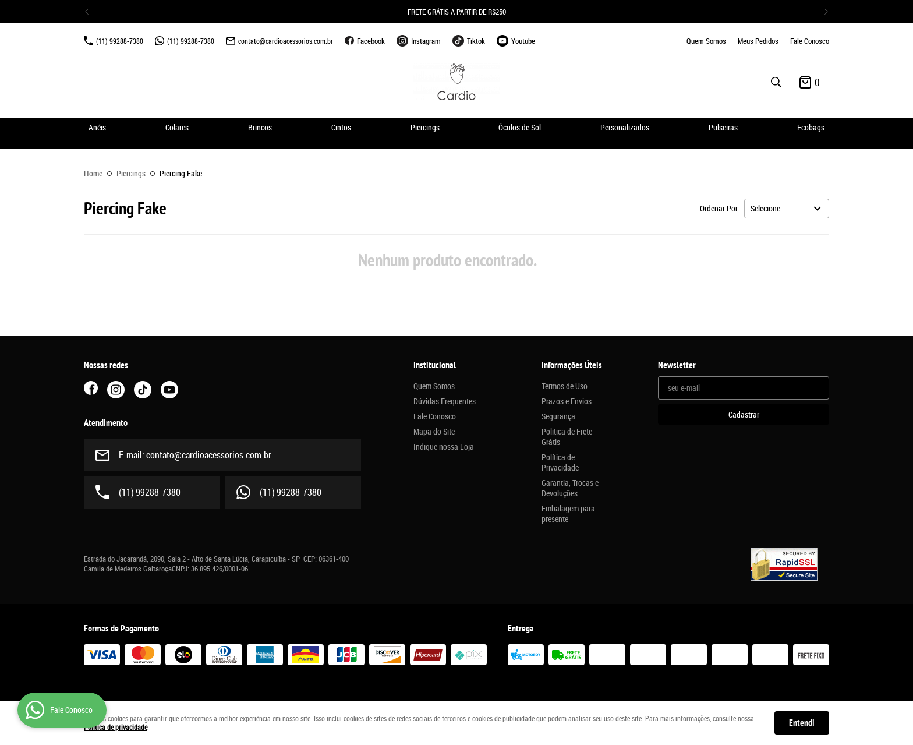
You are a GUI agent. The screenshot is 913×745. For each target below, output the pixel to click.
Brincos (260, 127)
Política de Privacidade (560, 462)
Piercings (425, 127)
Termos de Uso (565, 386)
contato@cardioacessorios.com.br (285, 40)
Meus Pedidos (758, 41)
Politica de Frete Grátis (567, 436)
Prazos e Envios (567, 401)
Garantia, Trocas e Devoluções (570, 488)
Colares (177, 127)
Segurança (558, 416)
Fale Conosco (809, 41)
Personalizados (624, 127)
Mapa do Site (434, 431)
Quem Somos (706, 41)
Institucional (434, 365)
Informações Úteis (572, 365)
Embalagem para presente (568, 513)
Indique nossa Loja (443, 447)
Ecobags (810, 127)
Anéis (97, 127)
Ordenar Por (719, 208)
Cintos (341, 127)
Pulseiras (723, 127)
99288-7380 (119, 40)
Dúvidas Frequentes (444, 401)
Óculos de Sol (519, 127)
